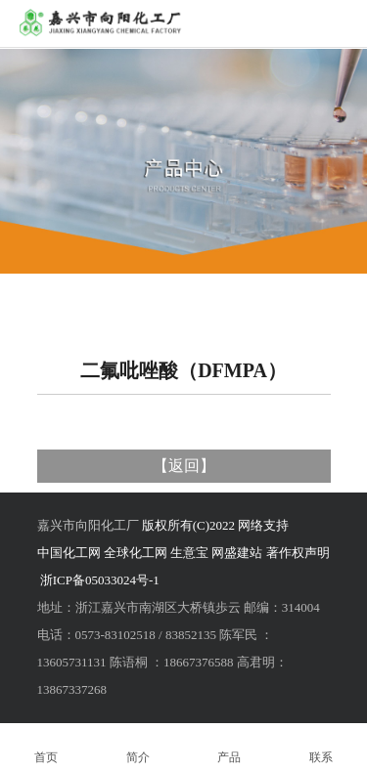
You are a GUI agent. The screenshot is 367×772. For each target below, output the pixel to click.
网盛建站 (236, 552)
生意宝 (189, 552)
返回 (184, 465)
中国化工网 (69, 552)
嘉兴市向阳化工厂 (88, 525)
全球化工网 (135, 552)
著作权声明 (298, 552)
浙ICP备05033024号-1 (100, 580)
